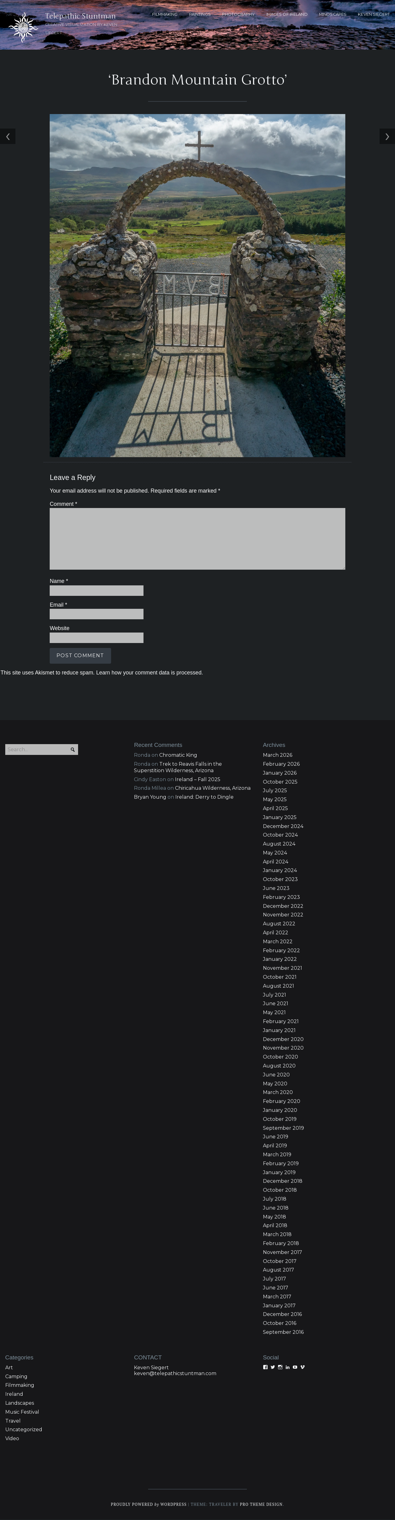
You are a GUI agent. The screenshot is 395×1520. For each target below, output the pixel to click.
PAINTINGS (200, 14)
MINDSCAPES (333, 14)
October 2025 (280, 782)
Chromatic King (178, 756)
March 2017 (277, 1297)
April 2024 (275, 862)
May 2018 (274, 1217)
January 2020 (280, 1111)
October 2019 (280, 1119)
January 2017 (279, 1306)
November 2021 (282, 969)
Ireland (14, 1395)
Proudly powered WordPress (148, 1505)
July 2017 (274, 1279)
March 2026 (277, 756)
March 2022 (278, 942)
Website (59, 629)
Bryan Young (150, 798)
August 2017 (278, 1270)
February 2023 (281, 898)
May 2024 (275, 853)
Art (9, 1368)
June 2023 (276, 889)
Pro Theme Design (262, 1505)
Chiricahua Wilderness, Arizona (213, 789)
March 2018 (277, 1235)
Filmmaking (19, 1386)
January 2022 (280, 960)
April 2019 (275, 1146)
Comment (63, 505)
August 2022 (279, 924)
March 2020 (278, 1093)
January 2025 (280, 818)
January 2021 (279, 1031)
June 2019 (275, 1137)
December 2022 (283, 906)
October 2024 (280, 835)
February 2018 (281, 1244)
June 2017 (275, 1288)
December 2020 (283, 1040)
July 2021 (274, 995)
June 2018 (276, 1208)
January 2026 (280, 773)
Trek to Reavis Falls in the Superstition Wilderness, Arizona (178, 768)
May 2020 (275, 1084)
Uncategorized (23, 1430)
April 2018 (275, 1226)
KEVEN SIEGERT (374, 14)
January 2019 (279, 1173)
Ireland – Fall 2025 (197, 780)
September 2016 (283, 1333)
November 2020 (283, 1048)
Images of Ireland (287, 14)
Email (58, 605)
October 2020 (280, 1057)
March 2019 (277, 1155)
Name (58, 582)
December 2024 (283, 827)
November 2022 (283, 915)
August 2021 (278, 986)
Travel (13, 1421)
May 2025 (275, 800)
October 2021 (280, 978)
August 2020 (279, 1066)
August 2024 (279, 844)
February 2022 (281, 951)
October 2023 (280, 880)
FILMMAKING (164, 14)
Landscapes (19, 1404)
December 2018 (282, 1182)
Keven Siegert (151, 1368)
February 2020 (281, 1102)
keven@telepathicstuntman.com (175, 1374)
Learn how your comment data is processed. (149, 673)
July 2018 (274, 1199)
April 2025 (275, 809)
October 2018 (280, 1191)
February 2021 (281, 1022)
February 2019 (281, 1164)
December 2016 (282, 1315)
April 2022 (275, 933)
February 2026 (281, 765)
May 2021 (274, 1013)
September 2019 (283, 1128)
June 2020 (276, 1075)
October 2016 (279, 1324)
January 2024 (280, 871)
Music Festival (22, 1412)
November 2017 (282, 1253)
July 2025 (275, 791)
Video (12, 1439)
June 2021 (275, 1004)
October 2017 (280, 1261)
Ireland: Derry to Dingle (204, 798)
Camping (16, 1377)
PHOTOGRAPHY (238, 14)
